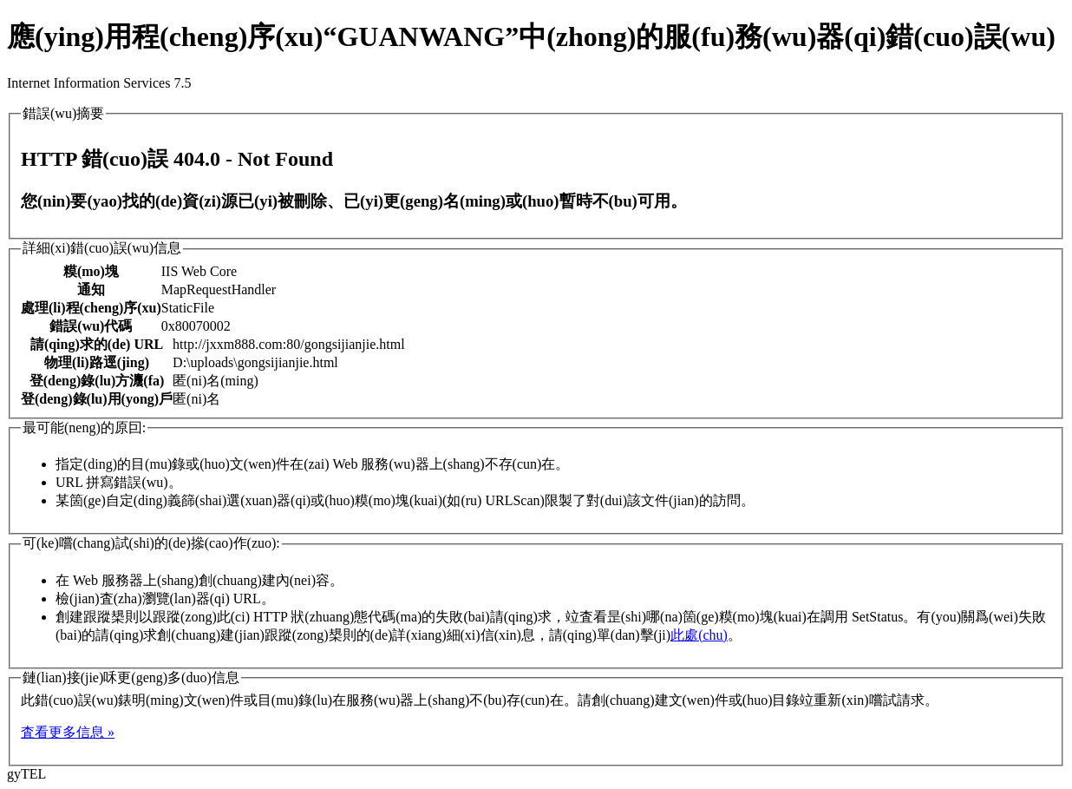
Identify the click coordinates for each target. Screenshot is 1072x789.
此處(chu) (699, 635)
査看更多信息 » (67, 732)
